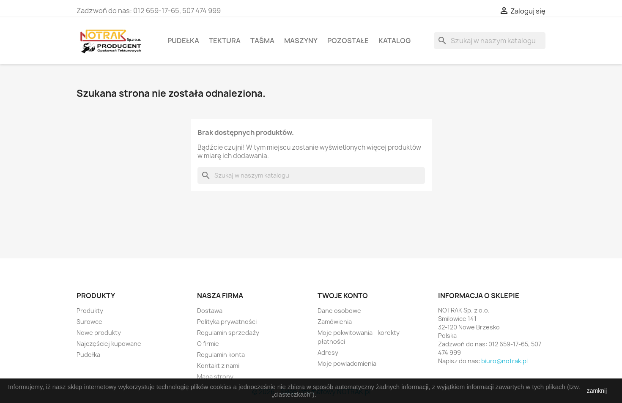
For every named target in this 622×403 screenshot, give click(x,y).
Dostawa (209, 311)
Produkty (90, 311)
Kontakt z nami (218, 366)
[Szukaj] (489, 40)
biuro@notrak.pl (504, 361)
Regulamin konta (221, 355)
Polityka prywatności (227, 322)
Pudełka (183, 40)
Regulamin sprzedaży (228, 333)
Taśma (262, 40)
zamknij (597, 390)
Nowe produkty (99, 333)
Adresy (328, 352)
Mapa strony (215, 377)
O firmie (208, 344)
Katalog (394, 40)
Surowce (89, 322)
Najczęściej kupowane (109, 344)
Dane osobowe (339, 311)
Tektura (225, 40)
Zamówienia (335, 322)
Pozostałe (348, 40)
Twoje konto (343, 295)
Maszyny (301, 40)
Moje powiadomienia (347, 363)
